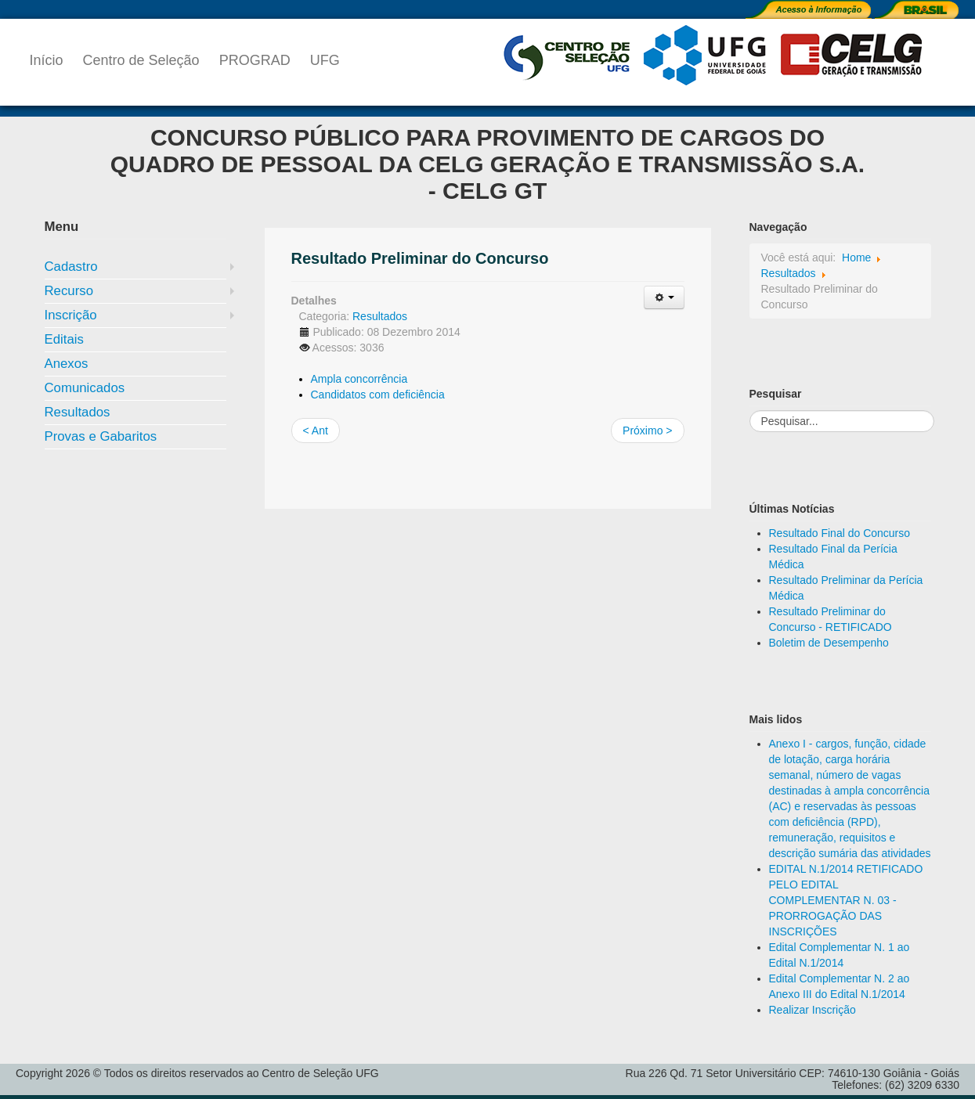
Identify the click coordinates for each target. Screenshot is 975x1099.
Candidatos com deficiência (378, 394)
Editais (64, 339)
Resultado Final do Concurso (840, 533)
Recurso (69, 290)
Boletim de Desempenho (829, 642)
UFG (325, 60)
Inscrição (71, 315)
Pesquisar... (749, 410)
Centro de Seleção (141, 60)
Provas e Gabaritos (101, 436)
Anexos (66, 363)
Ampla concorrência (359, 379)
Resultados (77, 412)
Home (856, 257)
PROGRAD (255, 60)
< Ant (315, 430)
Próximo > (647, 430)
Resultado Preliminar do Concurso (420, 258)
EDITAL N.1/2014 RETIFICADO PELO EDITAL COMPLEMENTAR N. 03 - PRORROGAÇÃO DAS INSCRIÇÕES (846, 900)
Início (46, 60)
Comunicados (85, 387)
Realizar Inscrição (812, 1010)
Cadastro (71, 266)
